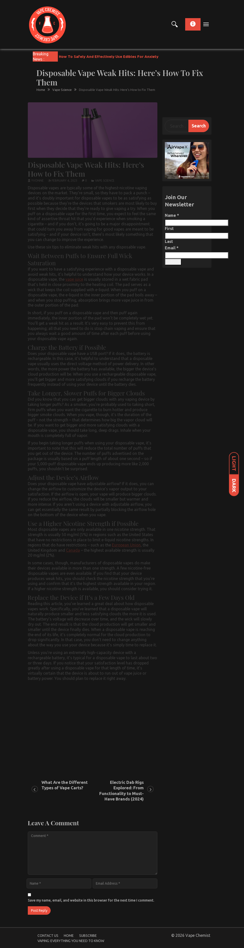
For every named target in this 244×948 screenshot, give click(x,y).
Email (171, 248)
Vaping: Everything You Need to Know (70, 941)
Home (69, 936)
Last (169, 241)
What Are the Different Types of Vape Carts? (64, 785)
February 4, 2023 (64, 178)
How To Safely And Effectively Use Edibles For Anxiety (108, 56)
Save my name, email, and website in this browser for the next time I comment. (91, 900)
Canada (73, 548)
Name (172, 215)
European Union (126, 543)
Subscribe (88, 936)
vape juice (74, 277)
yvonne (37, 178)
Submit (173, 262)
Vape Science (104, 178)
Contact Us (47, 936)
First (169, 228)
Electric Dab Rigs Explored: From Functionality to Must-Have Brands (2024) (121, 790)
